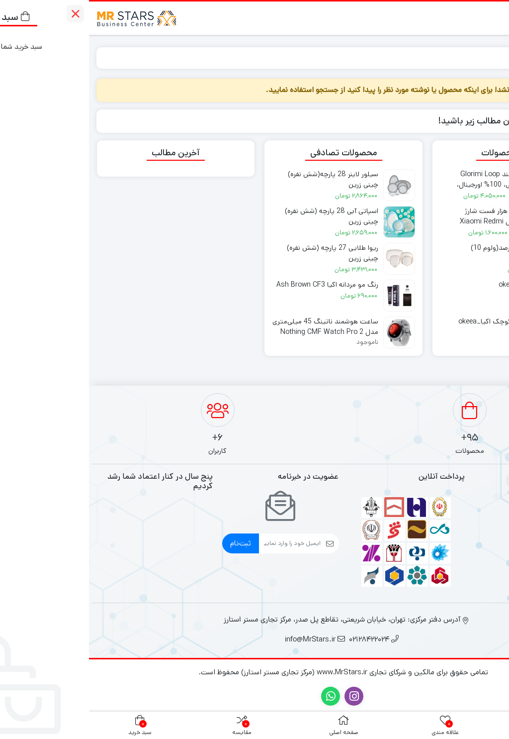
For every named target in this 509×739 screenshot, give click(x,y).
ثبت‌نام (151, 543)
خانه (490, 57)
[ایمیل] (201, 543)
